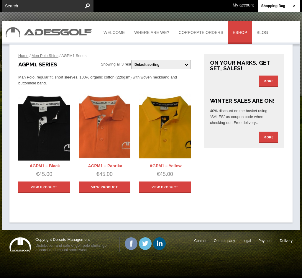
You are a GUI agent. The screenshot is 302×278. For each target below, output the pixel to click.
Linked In (159, 243)
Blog (262, 32)
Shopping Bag (280, 6)
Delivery (286, 241)
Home (23, 55)
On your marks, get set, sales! (240, 65)
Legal (246, 241)
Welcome (114, 32)
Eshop (240, 32)
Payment (265, 241)
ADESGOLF (50, 31)
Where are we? (151, 32)
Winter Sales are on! (242, 100)
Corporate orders (201, 32)
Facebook (131, 243)
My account (243, 5)
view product (44, 187)
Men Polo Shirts (45, 55)
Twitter (145, 243)
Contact (200, 241)
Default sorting (147, 65)
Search (11, 6)
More (268, 81)
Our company (224, 241)
